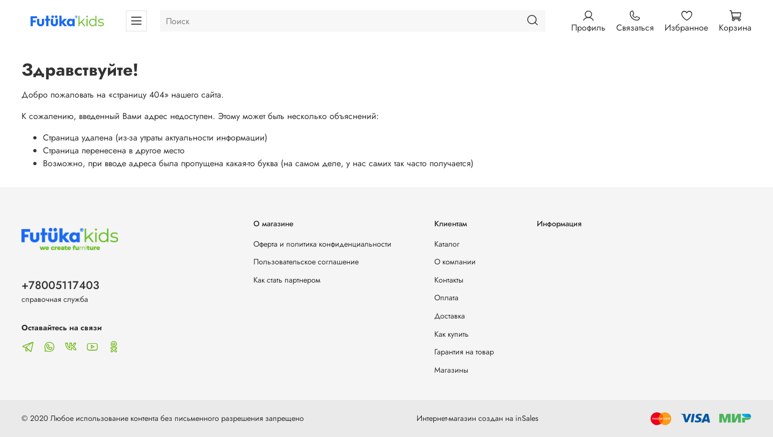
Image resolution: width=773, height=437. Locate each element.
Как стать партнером (286, 280)
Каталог (447, 244)
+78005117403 (60, 285)
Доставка (449, 315)
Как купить (451, 334)
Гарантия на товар (464, 351)
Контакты (448, 280)
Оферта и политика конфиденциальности (322, 244)
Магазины (451, 370)
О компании (455, 261)
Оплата (446, 297)
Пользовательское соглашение (306, 261)
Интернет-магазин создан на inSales (477, 418)
